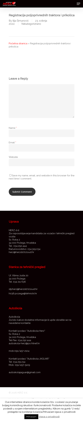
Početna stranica (18, 43)
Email (12, 142)
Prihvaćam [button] (31, 417)
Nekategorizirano (31, 23)
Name (13, 128)
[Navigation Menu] (78, 3)
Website (13, 157)
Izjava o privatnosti (49, 416)
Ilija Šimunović (21, 20)
